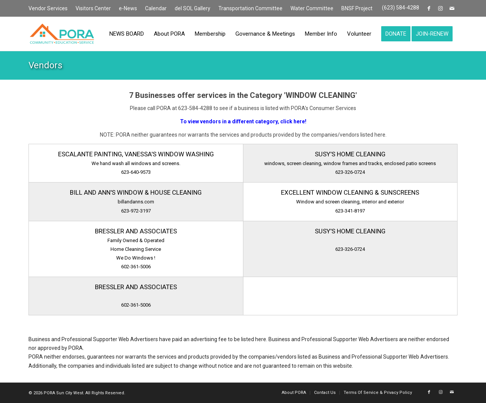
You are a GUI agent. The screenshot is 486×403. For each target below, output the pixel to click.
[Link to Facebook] (428, 8)
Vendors (45, 65)
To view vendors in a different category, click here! (243, 121)
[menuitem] (50, 8)
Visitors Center (93, 8)
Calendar (156, 8)
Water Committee (311, 8)
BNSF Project (356, 8)
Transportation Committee (250, 8)
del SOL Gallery (192, 8)
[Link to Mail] (452, 8)
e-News (128, 8)
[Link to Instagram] (440, 8)
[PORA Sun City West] (61, 33)
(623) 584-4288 (400, 8)
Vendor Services (48, 8)
